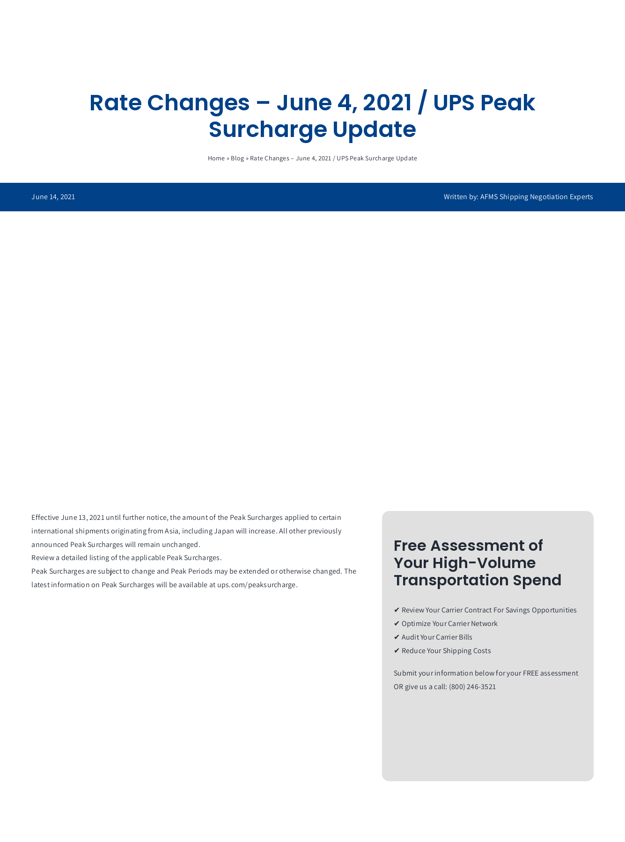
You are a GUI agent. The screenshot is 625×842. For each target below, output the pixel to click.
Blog (237, 158)
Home (216, 158)
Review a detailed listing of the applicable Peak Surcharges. (126, 557)
